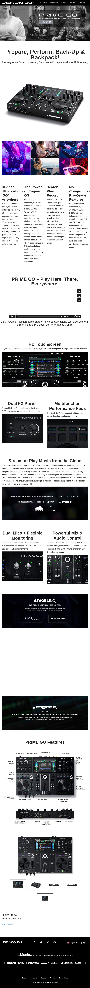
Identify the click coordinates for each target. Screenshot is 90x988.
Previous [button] (4, 964)
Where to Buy (40, 42)
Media (31, 42)
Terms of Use (63, 978)
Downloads (53, 2)
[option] (45, 963)
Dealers (24, 978)
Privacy (52, 978)
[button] (77, 943)
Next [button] (85, 964)
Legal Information (7, 924)
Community (42, 2)
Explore (24, 42)
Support (34, 978)
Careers (43, 978)
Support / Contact (67, 2)
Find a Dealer (46, 22)
